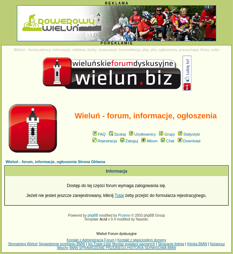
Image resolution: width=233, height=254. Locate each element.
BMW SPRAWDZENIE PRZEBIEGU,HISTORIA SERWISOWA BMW (122, 248)
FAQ (99, 134)
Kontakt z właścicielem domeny (141, 240)
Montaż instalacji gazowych (133, 244)
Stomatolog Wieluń (23, 244)
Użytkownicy (142, 134)
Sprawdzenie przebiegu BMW (62, 244)
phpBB (92, 215)
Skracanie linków (171, 244)
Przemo (124, 215)
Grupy (167, 134)
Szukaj (117, 134)
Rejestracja (104, 141)
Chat (167, 141)
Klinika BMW (197, 244)
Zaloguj (129, 141)
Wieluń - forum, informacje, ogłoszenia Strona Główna (55, 162)
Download (189, 141)
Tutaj (119, 195)
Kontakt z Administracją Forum (91, 240)
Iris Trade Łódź (99, 244)
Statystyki (189, 134)
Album (149, 141)
